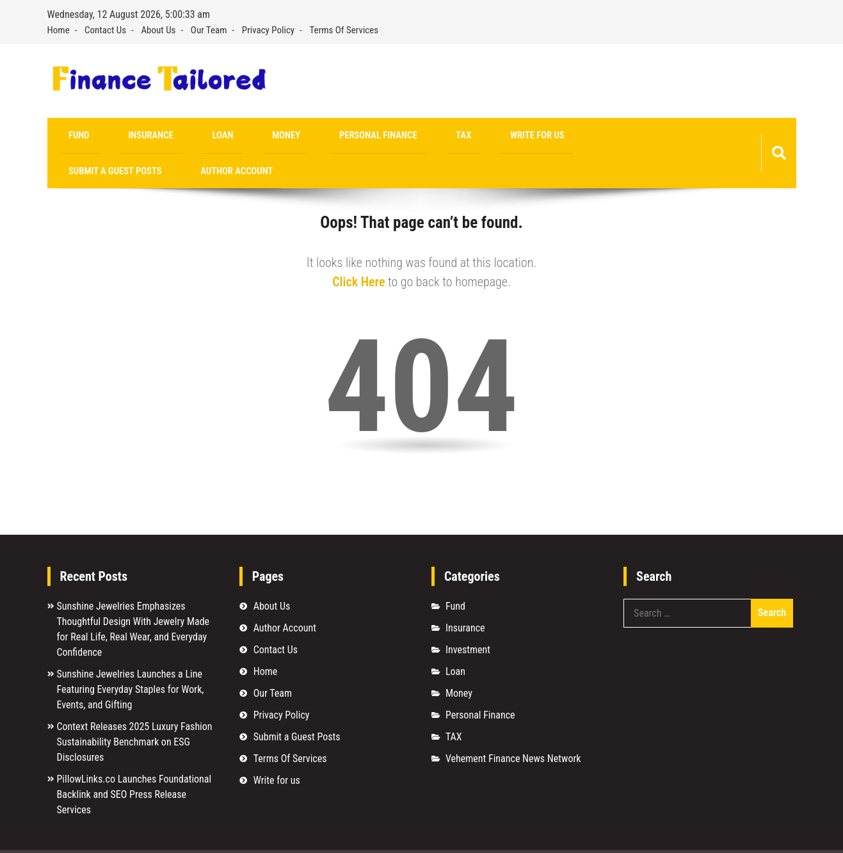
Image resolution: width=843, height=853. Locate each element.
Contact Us (105, 30)
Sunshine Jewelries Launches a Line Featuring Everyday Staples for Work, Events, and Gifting (130, 657)
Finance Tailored (154, 835)
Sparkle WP (768, 835)
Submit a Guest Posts (506, 137)
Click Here (358, 249)
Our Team (209, 30)
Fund (70, 137)
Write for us (414, 137)
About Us (158, 30)
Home (58, 30)
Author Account (606, 137)
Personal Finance (293, 137)
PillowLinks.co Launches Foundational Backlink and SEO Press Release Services (134, 762)
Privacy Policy (268, 30)
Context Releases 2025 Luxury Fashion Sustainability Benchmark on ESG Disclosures (135, 709)
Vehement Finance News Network (513, 726)
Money (220, 137)
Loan (176, 137)
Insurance (122, 137)
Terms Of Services (344, 30)
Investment (468, 618)
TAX (359, 137)
